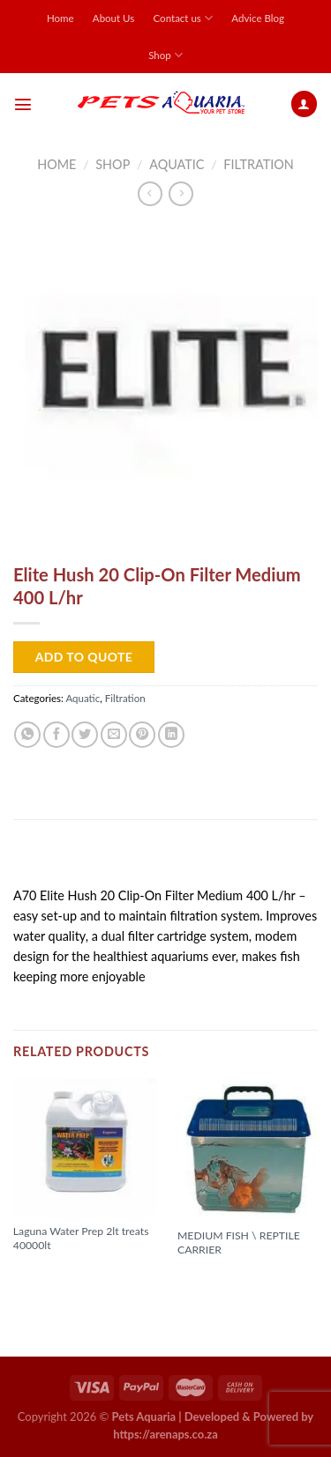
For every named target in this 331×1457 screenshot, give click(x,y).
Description (56, 858)
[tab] (165, 859)
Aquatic (176, 164)
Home (60, 18)
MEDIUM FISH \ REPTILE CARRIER (238, 1242)
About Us (113, 18)
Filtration (258, 164)
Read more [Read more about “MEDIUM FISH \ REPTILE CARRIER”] (216, 1279)
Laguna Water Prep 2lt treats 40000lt (81, 1238)
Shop (165, 55)
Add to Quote (84, 656)
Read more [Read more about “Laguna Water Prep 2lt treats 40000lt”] (52, 1274)
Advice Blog (257, 18)
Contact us (183, 18)
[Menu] (23, 104)
